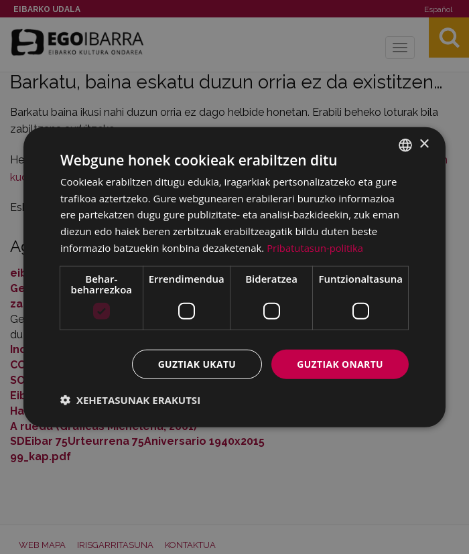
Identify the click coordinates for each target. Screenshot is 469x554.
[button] (130, 400)
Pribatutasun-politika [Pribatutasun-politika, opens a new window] (315, 247)
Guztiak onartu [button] (339, 363)
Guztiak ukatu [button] (196, 363)
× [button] (424, 144)
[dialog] (234, 277)
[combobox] (405, 144)
